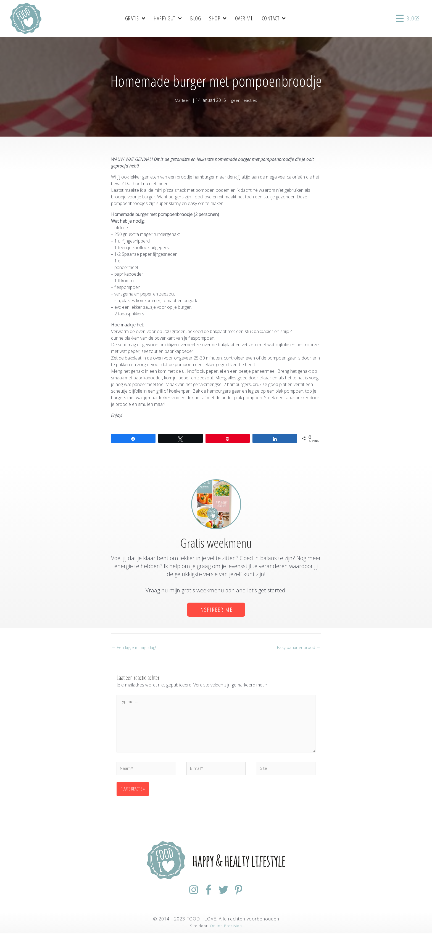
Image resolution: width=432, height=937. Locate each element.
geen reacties (244, 100)
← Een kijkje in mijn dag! (134, 648)
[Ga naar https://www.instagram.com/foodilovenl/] (186, 893)
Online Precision (226, 929)
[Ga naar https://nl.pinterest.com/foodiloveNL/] (246, 893)
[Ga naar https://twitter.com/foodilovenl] (226, 893)
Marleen (182, 100)
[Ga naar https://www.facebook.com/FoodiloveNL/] (206, 893)
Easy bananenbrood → (297, 648)
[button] (216, 610)
